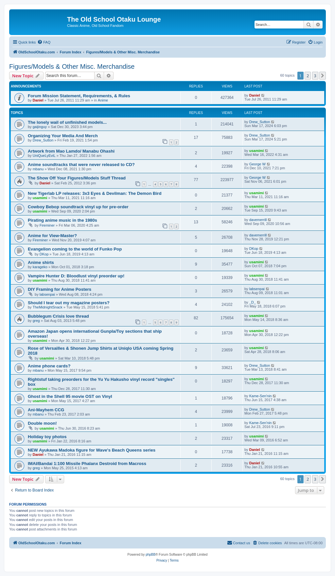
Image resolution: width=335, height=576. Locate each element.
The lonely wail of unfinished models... (67, 122)
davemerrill (258, 220)
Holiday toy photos (47, 436)
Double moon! (42, 423)
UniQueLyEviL (44, 156)
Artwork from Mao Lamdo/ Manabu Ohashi (71, 151)
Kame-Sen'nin (260, 396)
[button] (322, 76)
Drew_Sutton (259, 122)
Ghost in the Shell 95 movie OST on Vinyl (70, 396)
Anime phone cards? (49, 365)
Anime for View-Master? (52, 235)
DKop (44, 254)
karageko (40, 267)
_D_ (252, 302)
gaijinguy (40, 127)
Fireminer (47, 225)
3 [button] (315, 76)
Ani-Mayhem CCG (46, 409)
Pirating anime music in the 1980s (62, 220)
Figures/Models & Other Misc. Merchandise (71, 66)
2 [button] (308, 76)
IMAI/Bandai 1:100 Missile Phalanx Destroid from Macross (87, 463)
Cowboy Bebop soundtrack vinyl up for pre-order (78, 206)
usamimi (256, 151)
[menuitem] (43, 42)
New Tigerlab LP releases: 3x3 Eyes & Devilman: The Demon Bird (94, 193)
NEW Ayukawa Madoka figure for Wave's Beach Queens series (91, 450)
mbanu (38, 169)
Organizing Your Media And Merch (63, 135)
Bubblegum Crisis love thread (58, 316)
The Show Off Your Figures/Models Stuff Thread (77, 178)
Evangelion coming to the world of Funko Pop (75, 249)
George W (257, 164)
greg (36, 321)
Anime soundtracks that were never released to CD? (81, 164)
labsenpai (47, 294)
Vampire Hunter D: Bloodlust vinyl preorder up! (76, 275)
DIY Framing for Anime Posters (59, 289)
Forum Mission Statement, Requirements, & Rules (79, 95)
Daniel (38, 100)
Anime (103, 100)
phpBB (150, 554)
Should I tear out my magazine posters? (69, 302)
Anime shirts (41, 262)
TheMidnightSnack (47, 307)
